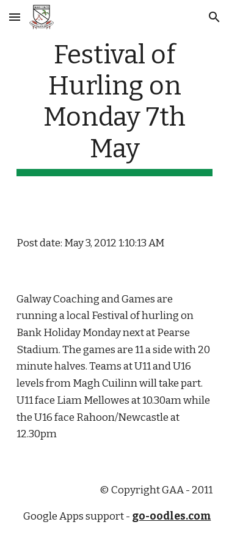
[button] (14, 17)
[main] (115, 107)
